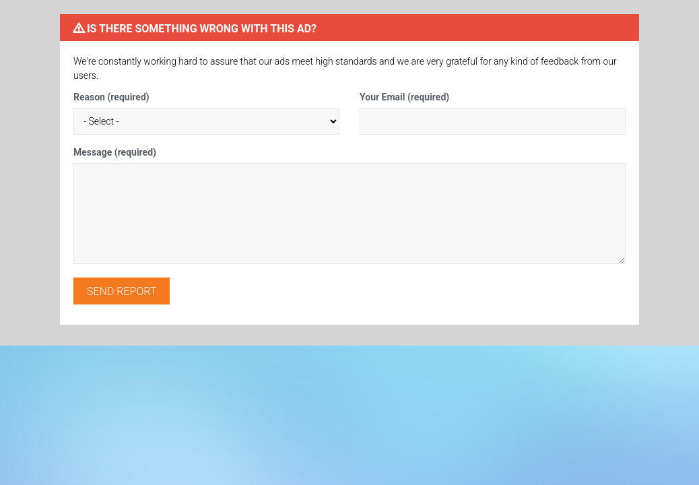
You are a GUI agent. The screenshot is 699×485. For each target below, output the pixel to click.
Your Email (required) (404, 97)
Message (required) (114, 152)
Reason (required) (111, 97)
